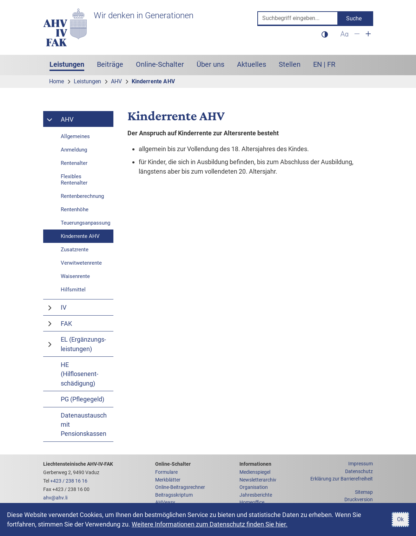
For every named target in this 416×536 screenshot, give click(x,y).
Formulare (166, 472)
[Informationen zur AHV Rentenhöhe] (78, 209)
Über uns (210, 64)
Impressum (360, 464)
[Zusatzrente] (78, 249)
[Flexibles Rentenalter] (78, 179)
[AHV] (85, 119)
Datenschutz (359, 471)
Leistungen (70, 64)
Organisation (253, 487)
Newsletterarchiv (257, 480)
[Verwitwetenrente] (78, 263)
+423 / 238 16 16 (68, 481)
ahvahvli (55, 498)
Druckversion (358, 500)
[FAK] (85, 323)
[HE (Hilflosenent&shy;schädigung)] (78, 374)
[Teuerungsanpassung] (78, 223)
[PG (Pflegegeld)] (78, 399)
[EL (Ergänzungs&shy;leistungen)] (85, 343)
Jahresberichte (255, 495)
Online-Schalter (160, 64)
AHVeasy (165, 502)
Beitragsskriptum (174, 495)
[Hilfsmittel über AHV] (78, 289)
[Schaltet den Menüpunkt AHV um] (50, 119)
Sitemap (364, 492)
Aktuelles (251, 64)
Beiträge (110, 64)
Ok (400, 519)
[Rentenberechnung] (78, 196)
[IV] (85, 307)
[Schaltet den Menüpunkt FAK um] (50, 323)
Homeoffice (251, 502)
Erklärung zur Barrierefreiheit (341, 479)
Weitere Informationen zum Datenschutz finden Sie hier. (210, 524)
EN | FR (324, 64)
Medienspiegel (254, 472)
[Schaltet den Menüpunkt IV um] (50, 307)
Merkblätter (167, 480)
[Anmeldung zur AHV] (78, 149)
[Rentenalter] (78, 163)
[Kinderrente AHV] (78, 236)
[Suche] (297, 18)
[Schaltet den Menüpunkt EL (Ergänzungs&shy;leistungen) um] (50, 343)
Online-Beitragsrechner (180, 487)
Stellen (290, 64)
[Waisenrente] (78, 276)
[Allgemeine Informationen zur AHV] (78, 136)
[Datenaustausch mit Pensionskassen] (78, 424)
